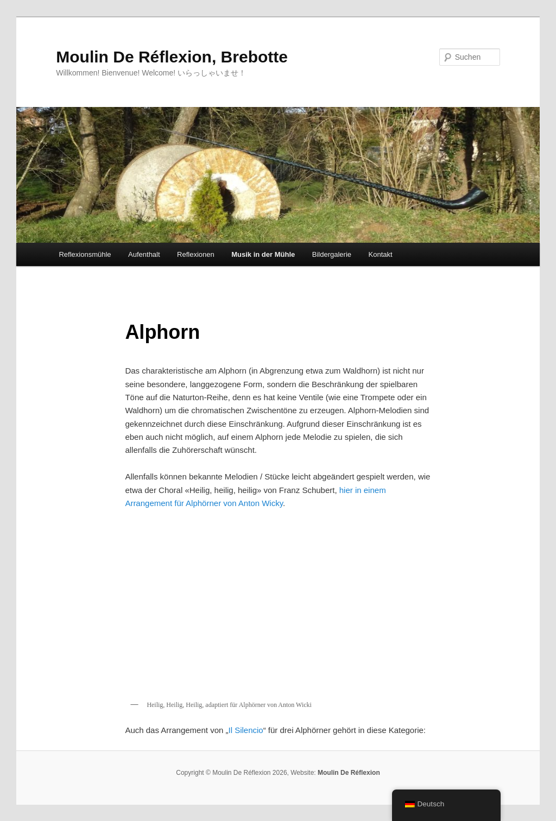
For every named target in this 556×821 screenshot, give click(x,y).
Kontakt (381, 254)
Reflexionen (195, 254)
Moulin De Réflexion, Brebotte (172, 57)
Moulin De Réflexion (349, 772)
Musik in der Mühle (263, 254)
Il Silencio (245, 730)
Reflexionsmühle (85, 254)
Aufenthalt (144, 254)
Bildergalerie (331, 254)
